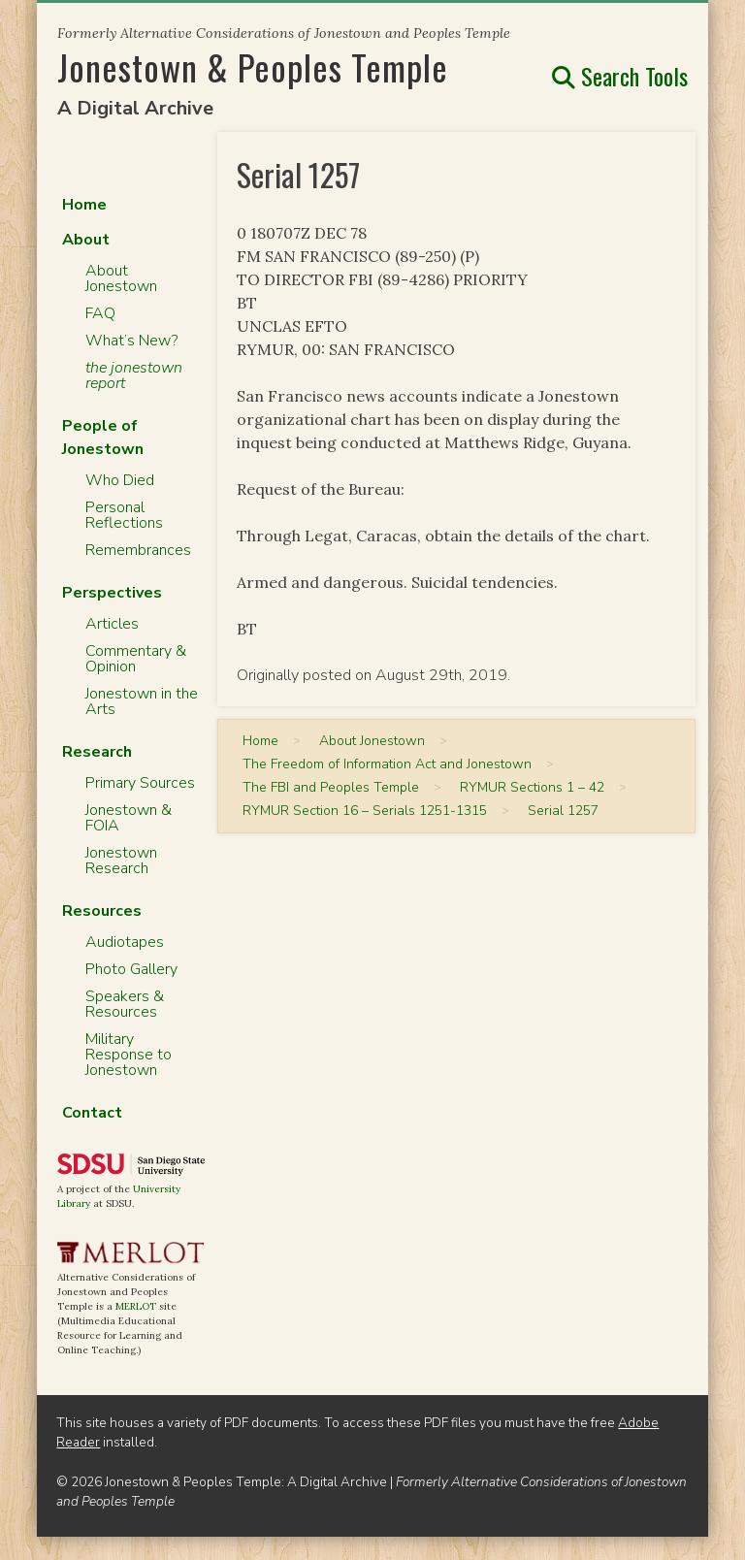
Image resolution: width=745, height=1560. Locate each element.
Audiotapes (124, 942)
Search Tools (620, 75)
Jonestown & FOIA (128, 817)
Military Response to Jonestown (128, 1054)
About (86, 239)
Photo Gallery (131, 969)
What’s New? (131, 340)
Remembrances (138, 550)
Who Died (119, 480)
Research (97, 752)
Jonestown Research (121, 860)
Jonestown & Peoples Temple (252, 66)
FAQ (100, 313)
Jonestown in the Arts (141, 701)
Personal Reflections (124, 515)
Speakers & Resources (124, 1004)
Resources (102, 911)
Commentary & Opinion (135, 658)
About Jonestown (121, 278)
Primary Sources (140, 783)
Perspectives (112, 592)
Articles (112, 623)
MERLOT (135, 1306)
